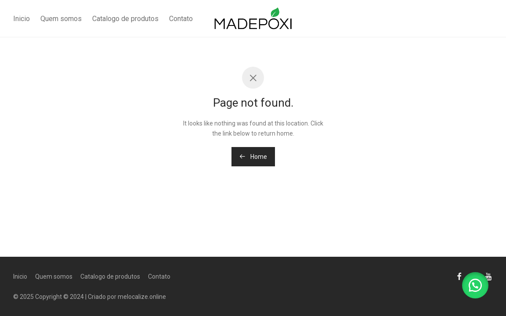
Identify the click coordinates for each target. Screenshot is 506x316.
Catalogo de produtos (125, 18)
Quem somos (61, 18)
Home (253, 156)
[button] (475, 285)
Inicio (21, 18)
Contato (181, 18)
